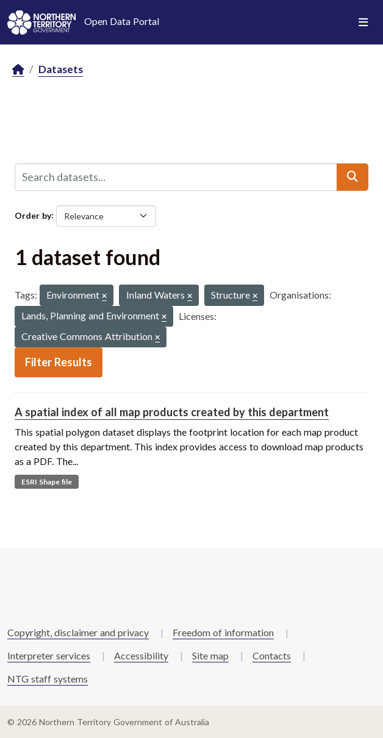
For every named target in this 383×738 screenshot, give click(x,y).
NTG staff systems (47, 678)
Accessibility (141, 655)
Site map (210, 655)
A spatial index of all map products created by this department (172, 412)
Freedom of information (223, 632)
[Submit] (352, 176)
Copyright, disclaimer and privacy (78, 632)
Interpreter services (48, 655)
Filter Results (58, 362)
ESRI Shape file (46, 481)
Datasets (60, 69)
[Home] (18, 70)
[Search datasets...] (176, 176)
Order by (33, 215)
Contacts (271, 655)
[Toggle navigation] (363, 22)
